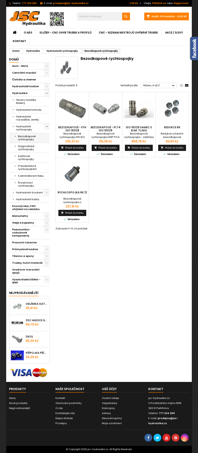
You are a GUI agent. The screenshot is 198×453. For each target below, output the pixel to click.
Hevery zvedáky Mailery (26, 101)
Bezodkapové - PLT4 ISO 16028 (105, 128)
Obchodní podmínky (68, 403)
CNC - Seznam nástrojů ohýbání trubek (128, 32)
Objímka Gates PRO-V (37, 303)
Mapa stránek (64, 418)
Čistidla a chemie (24, 79)
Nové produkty (18, 403)
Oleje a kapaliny (23, 223)
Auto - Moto (20, 66)
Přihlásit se (159, 3)
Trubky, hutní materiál (27, 263)
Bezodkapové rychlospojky (27, 137)
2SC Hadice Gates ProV (37, 320)
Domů (14, 59)
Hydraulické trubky (27, 199)
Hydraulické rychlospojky (24, 128)
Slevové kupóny (112, 418)
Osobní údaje (110, 398)
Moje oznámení (112, 423)
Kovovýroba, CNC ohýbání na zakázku (26, 207)
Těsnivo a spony (23, 256)
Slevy (12, 398)
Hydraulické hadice (25, 86)
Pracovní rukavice (24, 242)
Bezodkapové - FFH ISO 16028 (72, 128)
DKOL (29, 336)
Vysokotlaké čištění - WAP (26, 281)
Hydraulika (19, 93)
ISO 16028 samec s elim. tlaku (139, 128)
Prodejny (61, 423)
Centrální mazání (24, 73)
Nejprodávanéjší (23, 293)
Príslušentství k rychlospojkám (27, 167)
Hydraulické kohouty (29, 110)
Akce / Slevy (174, 32)
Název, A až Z (159, 85)
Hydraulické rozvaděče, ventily (27, 118)
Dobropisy (108, 408)
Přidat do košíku (72, 147)
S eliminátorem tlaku (31, 176)
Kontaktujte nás (65, 413)
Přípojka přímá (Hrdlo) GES (37, 352)
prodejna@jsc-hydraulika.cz (71, 3)
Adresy (106, 413)
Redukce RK (172, 127)
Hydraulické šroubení (29, 192)
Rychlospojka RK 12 (72, 192)
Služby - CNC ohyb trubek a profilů (65, 32)
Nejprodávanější (19, 408)
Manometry (20, 216)
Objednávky (109, 403)
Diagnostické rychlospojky (26, 147)
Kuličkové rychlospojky (26, 157)
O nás (28, 32)
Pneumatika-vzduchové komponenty (21, 233)
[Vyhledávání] (103, 16)
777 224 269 (29, 3)
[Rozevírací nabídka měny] (136, 3)
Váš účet (109, 389)
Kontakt (19, 41)
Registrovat (181, 3)
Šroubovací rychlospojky (26, 184)
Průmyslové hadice (25, 249)
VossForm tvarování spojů (25, 271)
